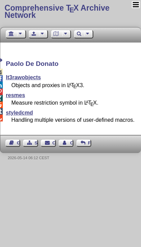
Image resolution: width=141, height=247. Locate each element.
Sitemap (36, 142)
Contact (54, 142)
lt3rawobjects (23, 77)
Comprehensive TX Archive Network (56, 11)
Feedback (89, 142)
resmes (15, 95)
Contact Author (71, 142)
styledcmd (19, 113)
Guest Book (18, 142)
